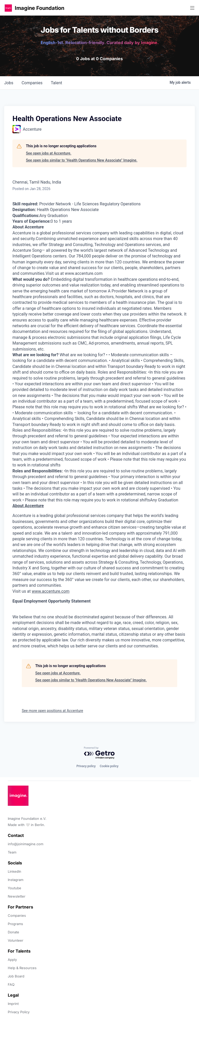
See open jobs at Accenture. (48, 153)
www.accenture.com (50, 591)
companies (32, 82)
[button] (8, 8)
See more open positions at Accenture (52, 711)
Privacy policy (86, 766)
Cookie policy (109, 766)
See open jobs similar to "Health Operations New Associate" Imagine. (81, 160)
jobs (8, 82)
